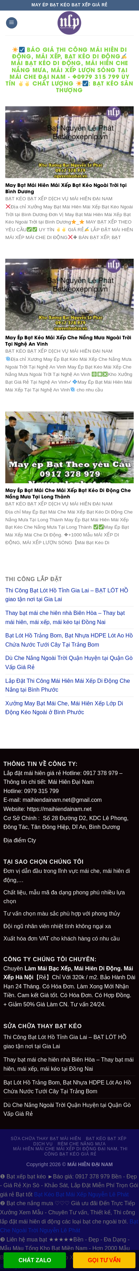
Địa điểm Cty (20, 840)
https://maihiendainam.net (59, 809)
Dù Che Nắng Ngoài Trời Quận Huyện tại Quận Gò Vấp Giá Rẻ (69, 662)
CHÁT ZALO (34, 1260)
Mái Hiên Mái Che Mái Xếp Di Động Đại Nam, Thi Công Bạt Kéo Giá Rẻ (70, 1151)
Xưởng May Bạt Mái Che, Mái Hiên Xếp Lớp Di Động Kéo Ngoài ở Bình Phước (64, 708)
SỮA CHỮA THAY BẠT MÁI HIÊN (46, 1138)
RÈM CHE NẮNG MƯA (82, 1143)
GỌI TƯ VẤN (104, 1260)
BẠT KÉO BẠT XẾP (106, 1138)
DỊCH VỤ (43, 1143)
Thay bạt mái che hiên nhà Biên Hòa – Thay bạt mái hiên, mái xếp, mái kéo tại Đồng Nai (65, 617)
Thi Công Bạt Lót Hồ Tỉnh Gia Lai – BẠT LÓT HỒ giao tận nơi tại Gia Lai (66, 595)
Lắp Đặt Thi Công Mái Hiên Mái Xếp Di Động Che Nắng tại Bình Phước (67, 685)
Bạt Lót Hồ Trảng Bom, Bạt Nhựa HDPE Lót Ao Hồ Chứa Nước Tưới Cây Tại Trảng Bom (69, 640)
